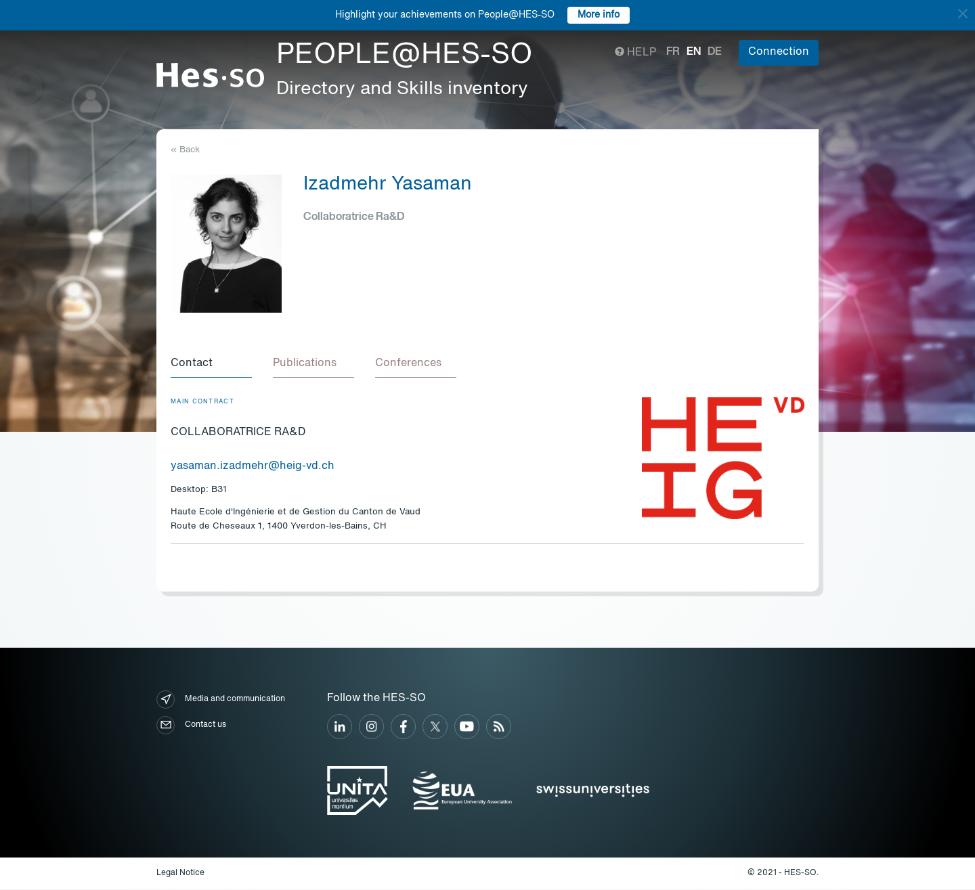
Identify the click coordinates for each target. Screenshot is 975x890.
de (715, 52)
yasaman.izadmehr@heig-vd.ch (252, 467)
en (694, 52)
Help (635, 52)
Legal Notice (180, 874)
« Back (185, 150)
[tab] (211, 364)
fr (673, 52)
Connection (778, 52)
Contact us (191, 726)
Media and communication (220, 700)
